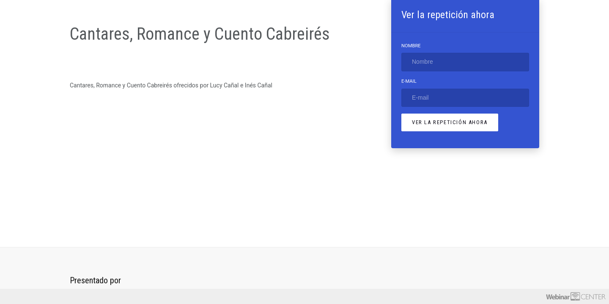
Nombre (411, 46)
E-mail (409, 81)
